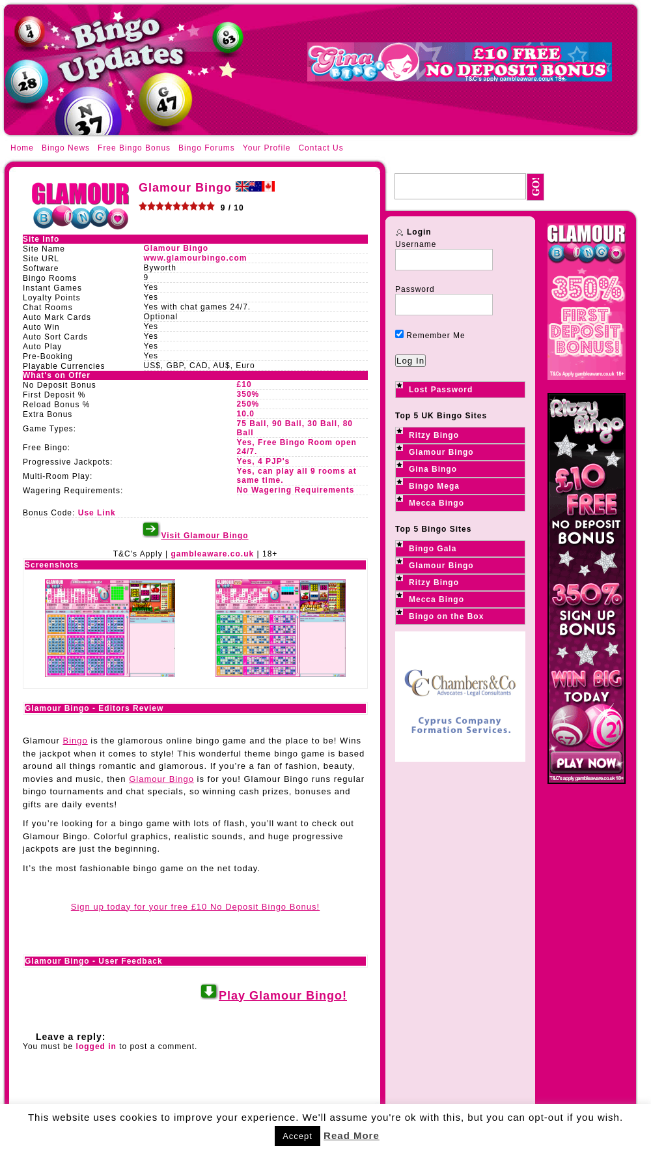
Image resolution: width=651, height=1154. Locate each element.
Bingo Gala (432, 548)
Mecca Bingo (436, 503)
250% (248, 404)
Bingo (74, 740)
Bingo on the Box (446, 616)
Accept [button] (297, 1136)
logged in (96, 1046)
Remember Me (430, 335)
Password (415, 289)
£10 (244, 384)
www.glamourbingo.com (195, 258)
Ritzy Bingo (434, 435)
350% (248, 394)
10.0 (246, 413)
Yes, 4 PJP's (263, 461)
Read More (352, 1135)
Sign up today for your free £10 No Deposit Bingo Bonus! (195, 907)
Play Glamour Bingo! (283, 995)
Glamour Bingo (176, 248)
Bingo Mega (434, 486)
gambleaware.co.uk (212, 553)
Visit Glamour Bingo (204, 535)
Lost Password (441, 389)
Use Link (97, 512)
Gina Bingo (433, 469)
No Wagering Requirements (296, 490)
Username (415, 244)
